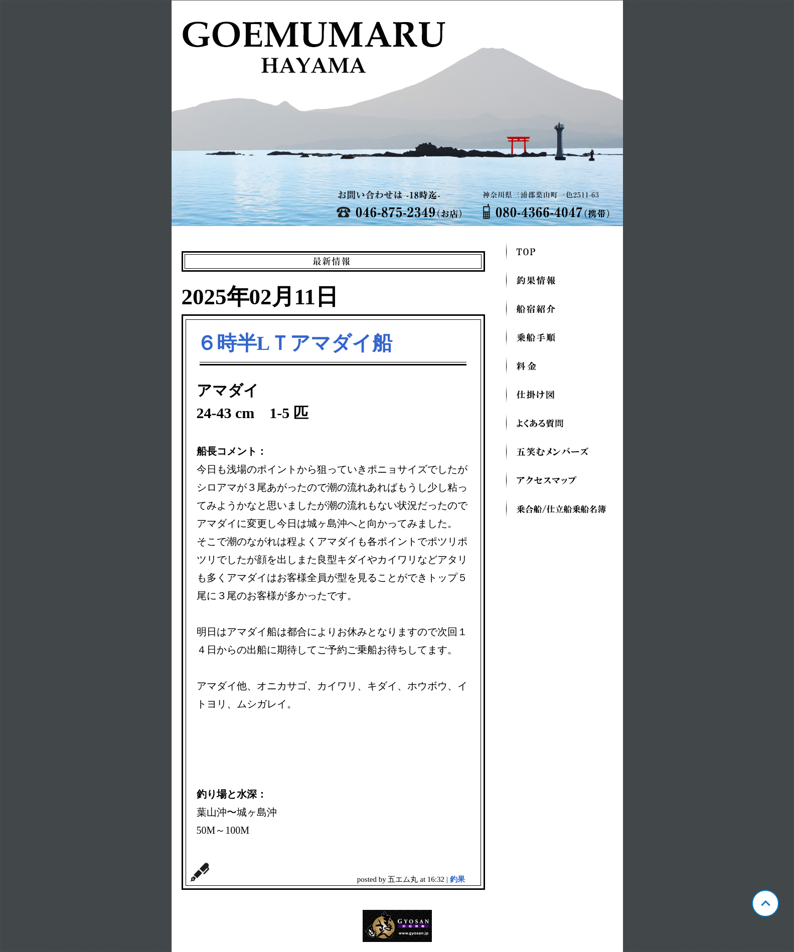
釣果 (457, 879)
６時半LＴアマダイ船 (295, 343)
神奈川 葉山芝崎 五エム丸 (397, 113)
